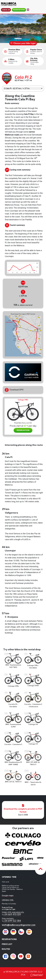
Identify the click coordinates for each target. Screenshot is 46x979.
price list (7, 944)
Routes (6, 949)
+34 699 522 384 (12, 920)
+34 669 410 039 (12, 914)
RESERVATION (23, 430)
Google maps (7, 895)
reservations (19, 10)
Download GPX (14, 390)
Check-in (6, 10)
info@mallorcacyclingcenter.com (19, 925)
